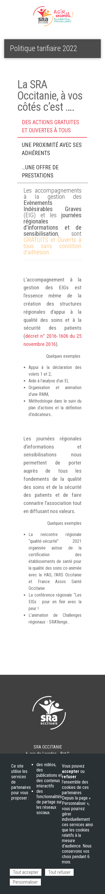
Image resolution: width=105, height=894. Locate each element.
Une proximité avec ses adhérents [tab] (52, 149)
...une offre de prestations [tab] (40, 171)
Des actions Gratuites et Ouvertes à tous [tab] (50, 126)
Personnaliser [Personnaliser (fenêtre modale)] (25, 882)
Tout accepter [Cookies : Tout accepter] (25, 872)
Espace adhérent (22, 11)
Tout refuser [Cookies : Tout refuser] (59, 872)
